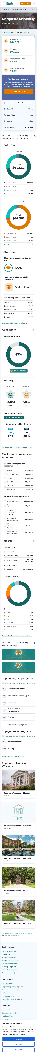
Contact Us (6, 1019)
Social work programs (10, 973)
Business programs (9, 957)
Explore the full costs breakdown (14, 323)
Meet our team (7, 1010)
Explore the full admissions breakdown (17, 447)
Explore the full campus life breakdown (17, 636)
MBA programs (7, 984)
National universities (9, 951)
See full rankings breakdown (13, 756)
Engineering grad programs (12, 987)
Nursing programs (9, 967)
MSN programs (7, 993)
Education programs (10, 964)
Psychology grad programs (12, 999)
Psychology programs (10, 970)
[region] (18, 1037)
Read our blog (7, 1016)
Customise (18, 1044)
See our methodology (10, 1013)
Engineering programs (10, 960)
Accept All (18, 1039)
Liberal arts (6, 954)
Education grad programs (12, 990)
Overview (5, 9)
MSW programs (8, 996)
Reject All (18, 1050)
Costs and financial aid (20, 9)
